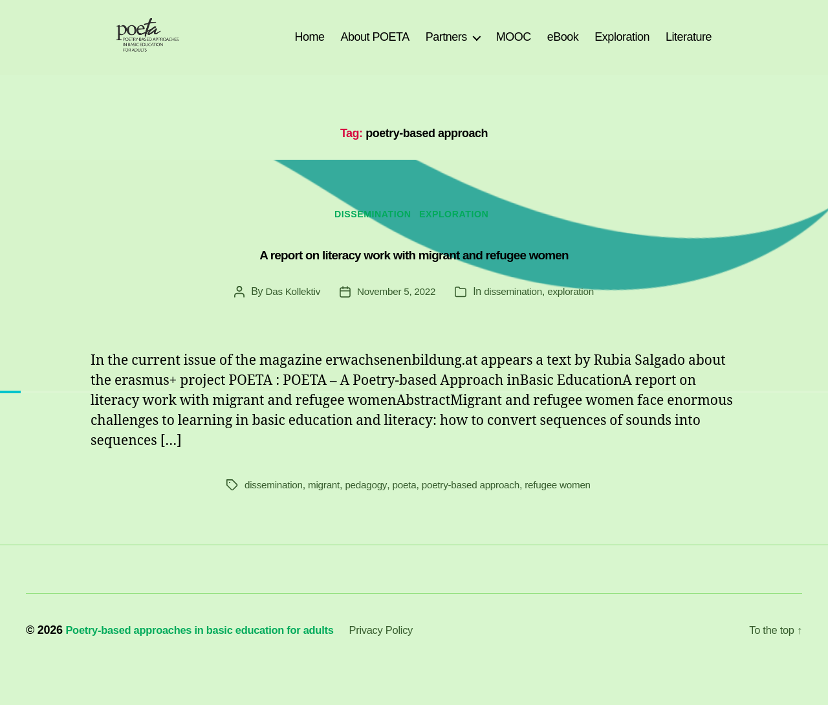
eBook (563, 46)
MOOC (513, 46)
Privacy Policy (410, 668)
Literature (689, 46)
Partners (446, 46)
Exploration (621, 46)
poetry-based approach (480, 507)
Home (309, 46)
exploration (460, 236)
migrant (327, 507)
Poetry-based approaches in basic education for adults (212, 668)
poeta (411, 507)
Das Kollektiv (288, 314)
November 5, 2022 (395, 314)
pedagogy (371, 507)
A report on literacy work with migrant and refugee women (414, 274)
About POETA (375, 46)
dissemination (371, 236)
